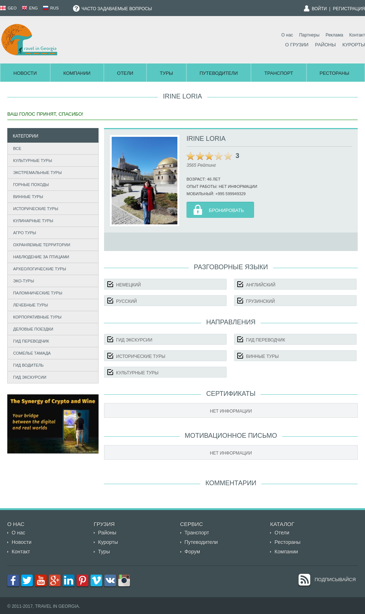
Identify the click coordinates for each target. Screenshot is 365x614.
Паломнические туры (37, 293)
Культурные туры (32, 160)
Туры (166, 73)
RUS (51, 8)
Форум (192, 552)
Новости (25, 73)
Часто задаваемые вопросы (112, 8)
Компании (76, 73)
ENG (30, 8)
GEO (8, 8)
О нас (287, 35)
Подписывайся (335, 579)
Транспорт (278, 73)
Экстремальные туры (37, 172)
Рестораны (334, 73)
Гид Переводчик (31, 341)
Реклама (334, 35)
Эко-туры (23, 281)
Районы (325, 44)
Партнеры (309, 35)
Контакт (357, 35)
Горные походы (31, 184)
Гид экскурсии (29, 377)
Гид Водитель (28, 365)
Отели (125, 73)
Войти (319, 8)
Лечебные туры (30, 305)
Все (17, 148)
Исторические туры (35, 208)
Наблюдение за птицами (41, 257)
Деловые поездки (33, 329)
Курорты (353, 44)
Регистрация (349, 8)
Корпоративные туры (37, 317)
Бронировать (226, 210)
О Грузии (296, 44)
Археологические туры (39, 269)
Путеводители (219, 73)
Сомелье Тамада (32, 353)
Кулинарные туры (33, 221)
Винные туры (28, 196)
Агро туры (24, 233)
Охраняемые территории (41, 245)
